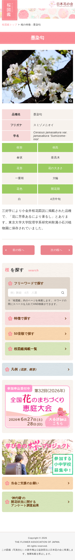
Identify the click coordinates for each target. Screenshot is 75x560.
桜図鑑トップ (9, 24)
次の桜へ (56, 250)
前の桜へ (18, 250)
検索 (62, 292)
